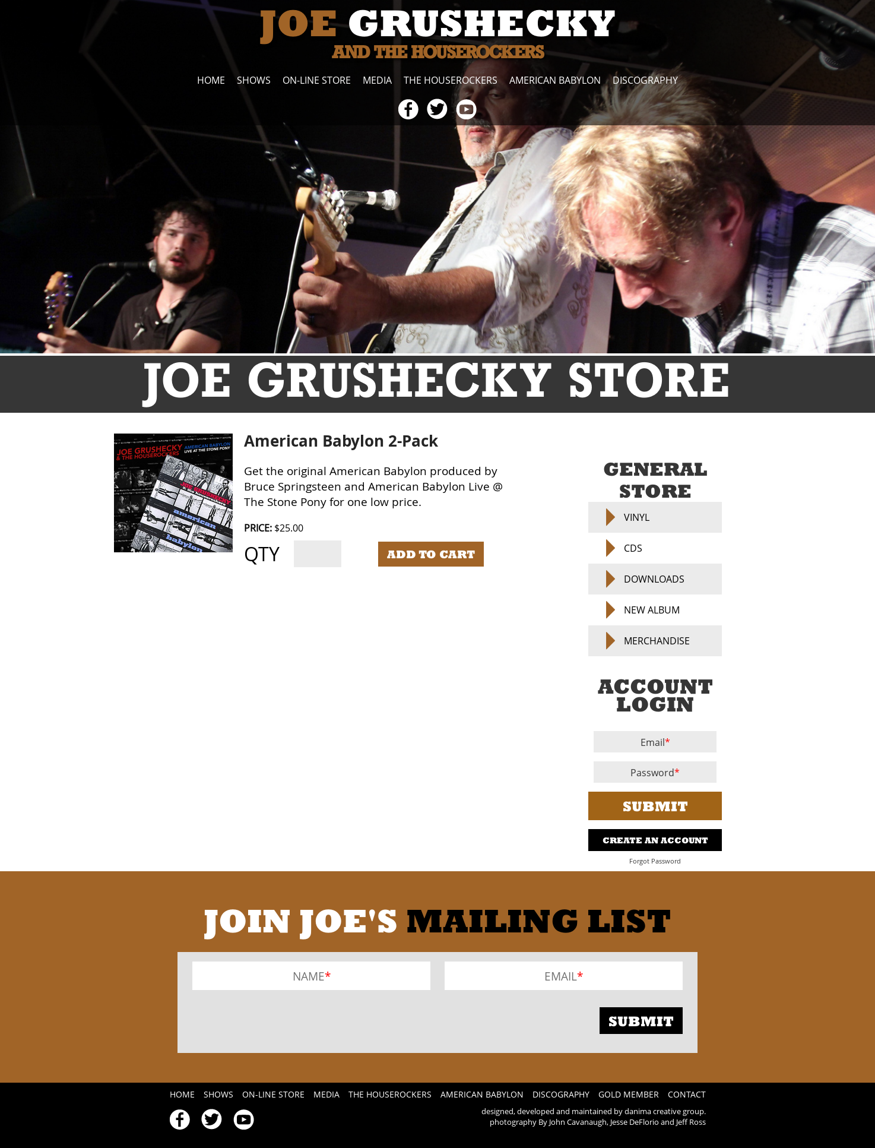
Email (653, 742)
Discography (645, 80)
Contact (687, 1094)
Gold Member (628, 1094)
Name (309, 976)
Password (652, 772)
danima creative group (664, 1111)
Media (377, 80)
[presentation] (282, 1020)
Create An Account (655, 840)
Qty (262, 554)
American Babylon (555, 80)
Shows (254, 80)
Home (211, 80)
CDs (633, 548)
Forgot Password (655, 861)
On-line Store (317, 80)
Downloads (654, 579)
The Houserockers (450, 80)
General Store (655, 480)
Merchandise (657, 640)
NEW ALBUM (652, 609)
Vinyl (636, 517)
